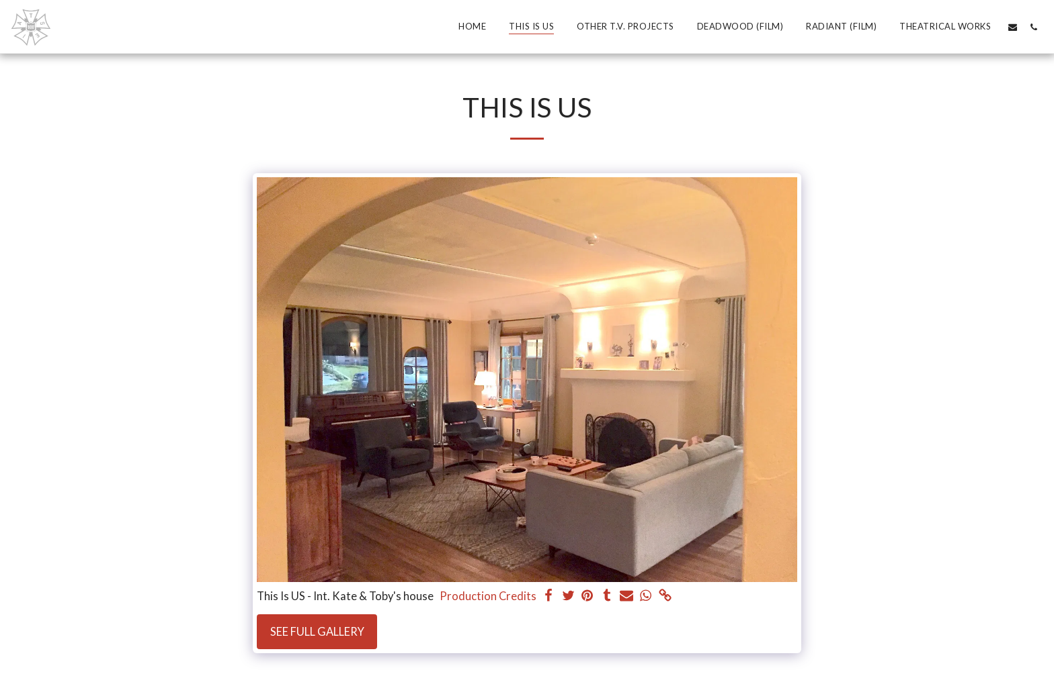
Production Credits (488, 596)
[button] (1012, 27)
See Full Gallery (317, 631)
